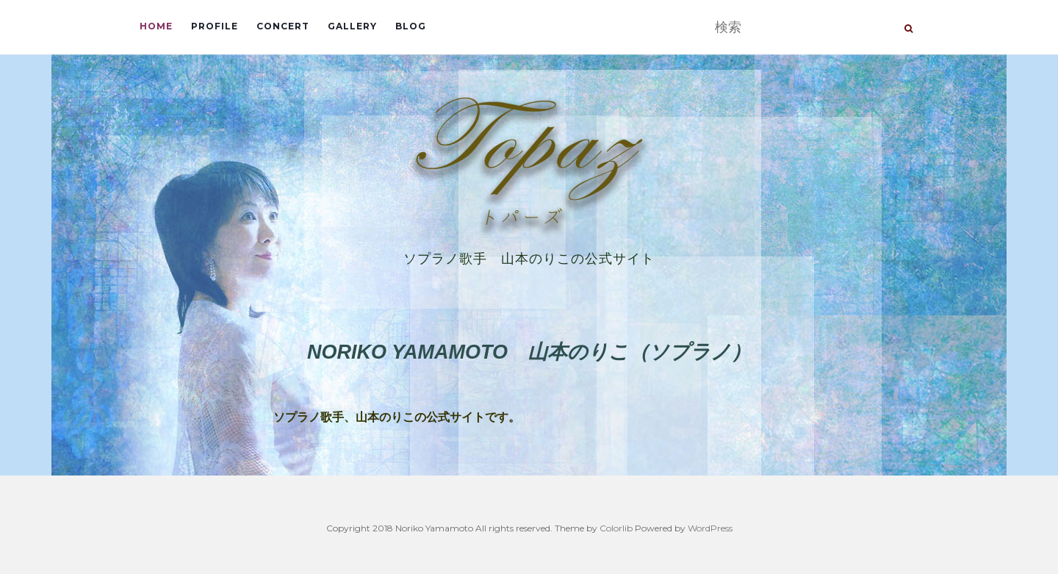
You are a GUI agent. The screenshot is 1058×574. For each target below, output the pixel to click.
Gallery (352, 26)
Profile (214, 26)
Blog (410, 26)
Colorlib (616, 528)
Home (156, 26)
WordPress (710, 528)
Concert (282, 26)
